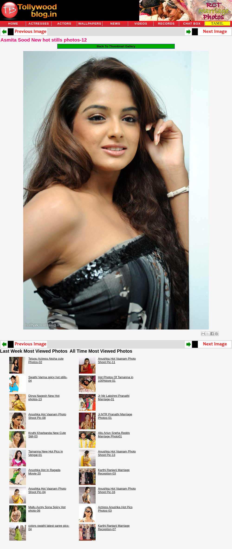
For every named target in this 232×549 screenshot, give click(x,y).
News (115, 23)
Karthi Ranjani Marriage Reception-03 (114, 471)
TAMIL (217, 23)
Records (166, 23)
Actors (64, 23)
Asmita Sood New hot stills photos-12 (43, 39)
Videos (140, 23)
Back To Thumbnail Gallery (116, 46)
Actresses (39, 23)
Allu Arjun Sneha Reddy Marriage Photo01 (114, 434)
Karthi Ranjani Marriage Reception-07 (114, 527)
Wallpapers (89, 23)
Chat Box (192, 23)
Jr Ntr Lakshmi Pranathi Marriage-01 (113, 397)
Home (13, 23)
